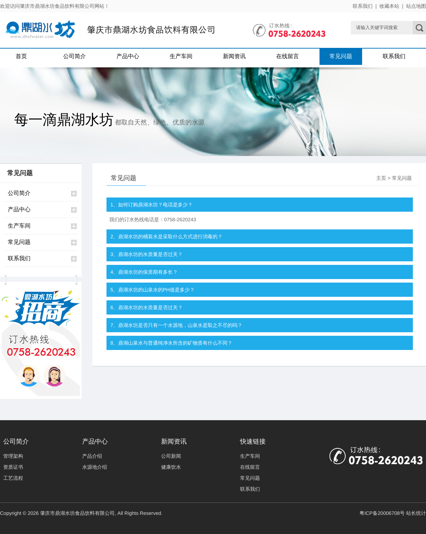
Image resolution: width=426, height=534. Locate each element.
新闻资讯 (234, 57)
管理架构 (13, 456)
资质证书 (13, 467)
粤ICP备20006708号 (382, 513)
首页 (21, 57)
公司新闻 (171, 456)
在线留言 (287, 57)
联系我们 (363, 6)
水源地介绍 (94, 467)
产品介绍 (92, 456)
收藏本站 (389, 6)
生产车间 (181, 57)
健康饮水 (171, 467)
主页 (381, 178)
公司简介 (74, 57)
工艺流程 (13, 478)
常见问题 (340, 57)
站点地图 (416, 6)
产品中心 (127, 57)
